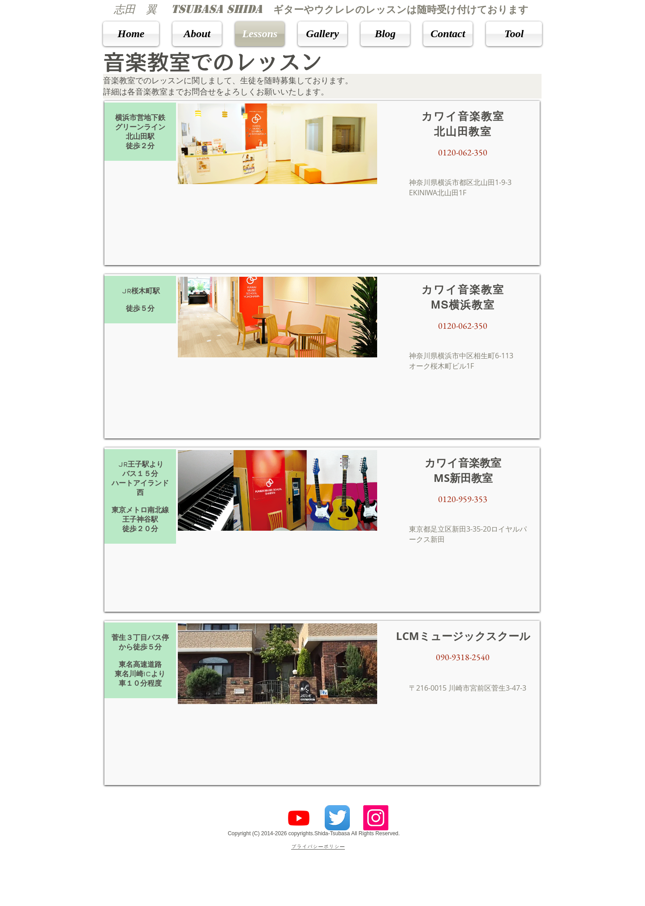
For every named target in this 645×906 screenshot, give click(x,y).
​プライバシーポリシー (318, 847)
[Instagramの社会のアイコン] (375, 817)
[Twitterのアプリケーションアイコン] (337, 817)
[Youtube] (298, 817)
